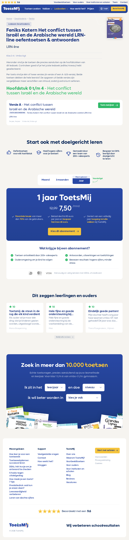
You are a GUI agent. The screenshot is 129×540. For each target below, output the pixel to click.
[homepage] (11, 9)
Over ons (70, 454)
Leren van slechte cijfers (21, 498)
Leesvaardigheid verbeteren (17, 492)
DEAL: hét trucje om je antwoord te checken (20, 468)
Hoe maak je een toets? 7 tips (21, 480)
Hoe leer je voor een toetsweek (19, 455)
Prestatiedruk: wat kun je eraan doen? (20, 486)
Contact (42, 458)
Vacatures (71, 482)
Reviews (70, 478)
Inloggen (42, 465)
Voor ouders (72, 465)
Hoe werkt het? (45, 461)
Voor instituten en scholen (75, 470)
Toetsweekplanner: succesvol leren (19, 461)
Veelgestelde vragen (48, 454)
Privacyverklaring (102, 460)
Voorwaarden (101, 457)
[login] (104, 9)
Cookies (98, 463)
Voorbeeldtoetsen (75, 461)
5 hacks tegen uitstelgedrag (16, 474)
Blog (68, 475)
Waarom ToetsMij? (75, 458)
